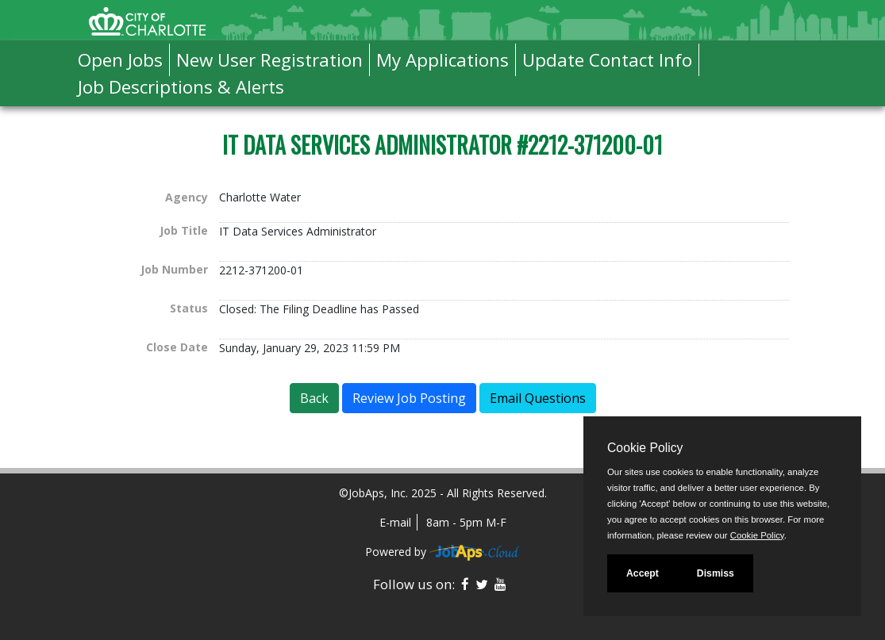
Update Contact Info (607, 60)
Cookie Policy (645, 447)
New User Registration (269, 60)
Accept (642, 573)
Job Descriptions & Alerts (181, 87)
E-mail (395, 522)
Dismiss (715, 573)
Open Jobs (120, 60)
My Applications (442, 60)
